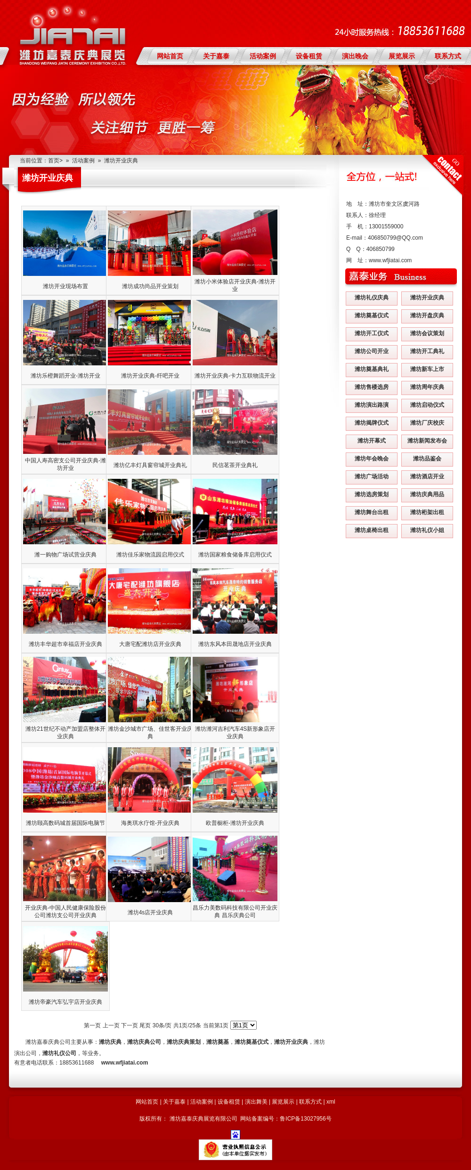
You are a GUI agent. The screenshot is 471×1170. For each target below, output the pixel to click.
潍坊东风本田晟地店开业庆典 (235, 644)
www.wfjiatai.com (390, 260)
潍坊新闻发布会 (427, 440)
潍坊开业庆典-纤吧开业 (150, 375)
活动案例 (263, 56)
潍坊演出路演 (372, 405)
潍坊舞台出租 (372, 512)
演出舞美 (256, 1101)
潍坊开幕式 (371, 440)
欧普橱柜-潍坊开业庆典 (235, 823)
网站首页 (170, 56)
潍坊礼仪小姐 (427, 530)
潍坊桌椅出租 (372, 530)
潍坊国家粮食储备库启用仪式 (235, 554)
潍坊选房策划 (372, 494)
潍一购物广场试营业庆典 (65, 554)
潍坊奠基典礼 (372, 369)
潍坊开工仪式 (372, 333)
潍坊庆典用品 (427, 494)
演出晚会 (355, 56)
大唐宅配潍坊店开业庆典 (150, 644)
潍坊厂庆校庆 (427, 423)
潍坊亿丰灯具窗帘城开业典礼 (150, 465)
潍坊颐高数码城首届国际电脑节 (65, 823)
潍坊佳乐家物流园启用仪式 (150, 554)
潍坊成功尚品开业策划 (150, 286)
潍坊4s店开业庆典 (150, 912)
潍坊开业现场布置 (65, 286)
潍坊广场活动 (372, 476)
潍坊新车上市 (427, 369)
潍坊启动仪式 (427, 405)
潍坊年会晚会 (372, 458)
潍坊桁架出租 (427, 512)
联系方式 (448, 56)
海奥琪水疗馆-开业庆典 (150, 823)
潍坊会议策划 (427, 333)
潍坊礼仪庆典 (372, 297)
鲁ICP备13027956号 (305, 1118)
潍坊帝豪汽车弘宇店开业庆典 (65, 1002)
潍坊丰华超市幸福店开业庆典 (65, 644)
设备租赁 (309, 56)
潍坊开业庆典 (121, 160)
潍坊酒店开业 (427, 476)
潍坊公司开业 (372, 351)
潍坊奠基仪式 (372, 315)
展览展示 (402, 56)
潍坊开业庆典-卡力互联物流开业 (235, 375)
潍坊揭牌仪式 (372, 423)
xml (330, 1101)
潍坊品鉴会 (427, 458)
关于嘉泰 (216, 56)
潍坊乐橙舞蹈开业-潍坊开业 (65, 375)
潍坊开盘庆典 (427, 315)
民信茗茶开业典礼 (235, 465)
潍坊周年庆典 (427, 387)
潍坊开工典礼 (427, 351)
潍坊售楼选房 (372, 387)
